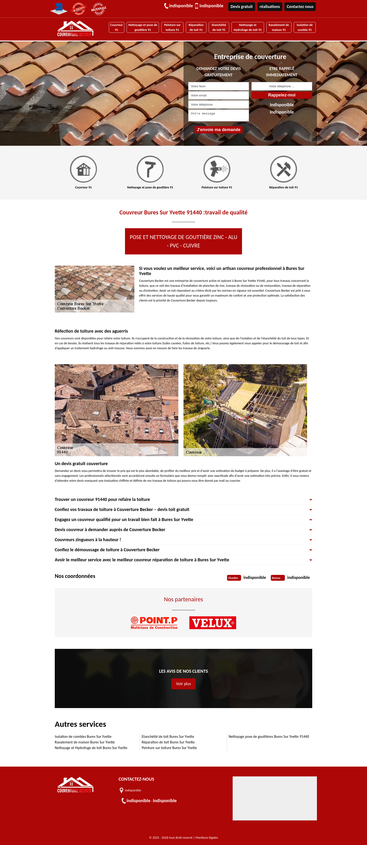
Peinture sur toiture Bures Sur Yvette (169, 748)
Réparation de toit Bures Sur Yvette (168, 742)
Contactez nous (300, 6)
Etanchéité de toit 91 (219, 27)
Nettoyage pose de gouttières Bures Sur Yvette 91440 (269, 736)
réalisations (270, 6)
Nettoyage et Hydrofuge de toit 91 (247, 27)
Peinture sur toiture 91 (172, 27)
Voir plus (183, 683)
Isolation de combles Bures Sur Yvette (83, 736)
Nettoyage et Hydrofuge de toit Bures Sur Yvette (91, 748)
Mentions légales (206, 838)
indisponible (181, 6)
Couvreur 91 (116, 27)
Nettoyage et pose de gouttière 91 (142, 27)
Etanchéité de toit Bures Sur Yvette (168, 736)
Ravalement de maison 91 (279, 27)
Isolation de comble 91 (305, 27)
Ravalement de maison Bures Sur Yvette (85, 742)
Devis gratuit (242, 6)
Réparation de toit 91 (196, 27)
